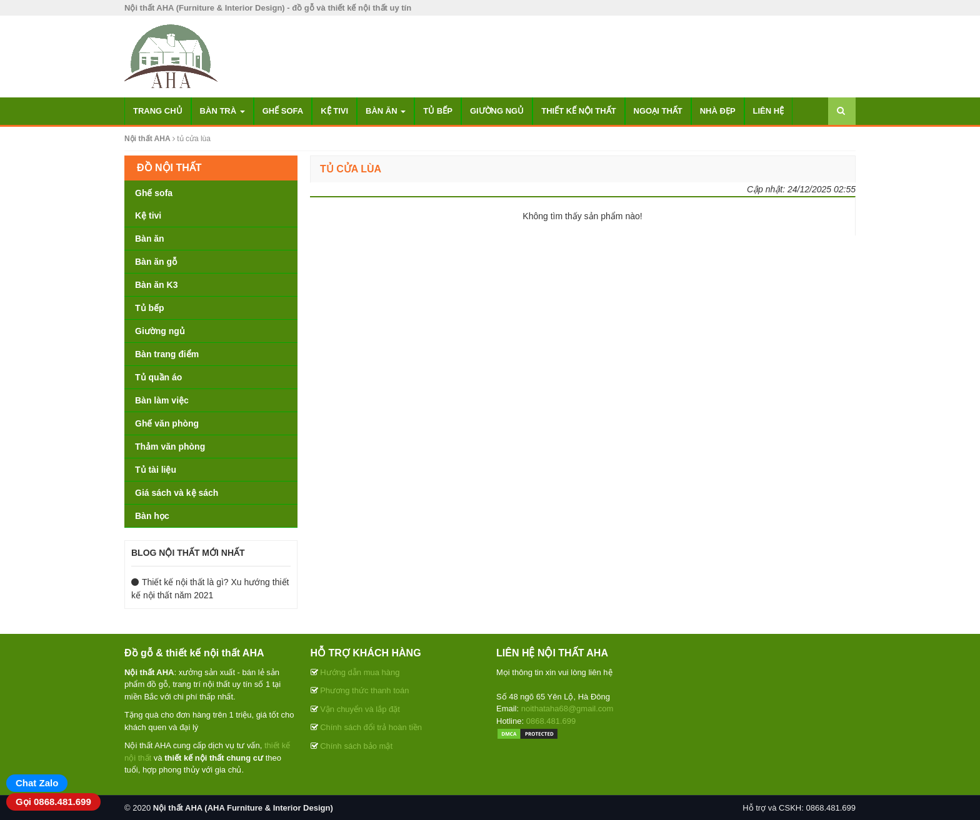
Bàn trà (222, 111)
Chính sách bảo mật (356, 746)
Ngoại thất (658, 111)
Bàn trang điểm (167, 354)
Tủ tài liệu (155, 470)
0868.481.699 (551, 721)
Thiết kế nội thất (578, 111)
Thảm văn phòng (170, 447)
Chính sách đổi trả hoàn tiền (371, 727)
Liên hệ (768, 111)
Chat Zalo (37, 783)
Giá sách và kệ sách (176, 493)
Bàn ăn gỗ (156, 262)
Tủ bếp (437, 111)
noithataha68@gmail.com (567, 708)
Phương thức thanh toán (364, 690)
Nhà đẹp (718, 111)
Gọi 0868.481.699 (53, 801)
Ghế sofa (283, 111)
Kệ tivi (334, 111)
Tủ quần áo (158, 377)
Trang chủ (157, 111)
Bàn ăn (386, 111)
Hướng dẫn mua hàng (359, 672)
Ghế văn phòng (167, 423)
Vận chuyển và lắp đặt (360, 709)
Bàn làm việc (162, 400)
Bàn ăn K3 (156, 285)
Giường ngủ (497, 111)
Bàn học (152, 516)
